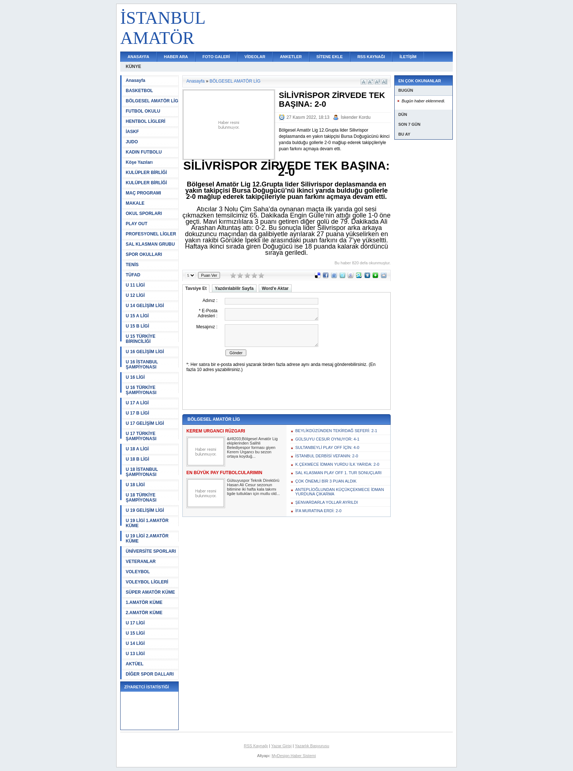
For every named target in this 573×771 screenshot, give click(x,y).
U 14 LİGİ (135, 643)
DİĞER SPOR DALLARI (150, 674)
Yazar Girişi (281, 746)
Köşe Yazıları (139, 162)
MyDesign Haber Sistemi (294, 755)
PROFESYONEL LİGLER (151, 234)
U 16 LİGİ (135, 377)
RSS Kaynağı (256, 746)
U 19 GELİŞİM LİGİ (145, 510)
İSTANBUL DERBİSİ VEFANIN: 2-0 (326, 456)
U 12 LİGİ (135, 295)
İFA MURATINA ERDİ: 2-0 (318, 511)
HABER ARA (176, 56)
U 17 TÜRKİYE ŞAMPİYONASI (141, 436)
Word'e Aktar (275, 288)
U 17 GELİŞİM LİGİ (145, 423)
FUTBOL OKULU (143, 111)
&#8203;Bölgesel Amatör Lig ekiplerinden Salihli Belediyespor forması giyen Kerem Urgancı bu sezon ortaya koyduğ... (252, 447)
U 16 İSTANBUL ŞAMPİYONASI (142, 364)
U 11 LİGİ (135, 285)
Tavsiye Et (195, 288)
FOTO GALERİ (216, 56)
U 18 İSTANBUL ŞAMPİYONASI (142, 472)
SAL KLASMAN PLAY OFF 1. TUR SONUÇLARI (338, 472)
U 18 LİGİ (135, 484)
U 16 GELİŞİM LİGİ (145, 351)
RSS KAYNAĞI (371, 56)
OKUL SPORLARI (144, 213)
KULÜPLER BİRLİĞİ (146, 172)
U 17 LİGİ (135, 623)
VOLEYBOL (138, 571)
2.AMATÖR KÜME (144, 612)
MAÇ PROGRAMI (143, 193)
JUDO (132, 141)
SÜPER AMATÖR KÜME (150, 592)
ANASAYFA (138, 56)
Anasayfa (135, 80)
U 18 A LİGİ (137, 448)
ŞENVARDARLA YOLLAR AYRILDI (326, 502)
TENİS (132, 264)
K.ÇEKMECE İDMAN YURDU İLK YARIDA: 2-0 (337, 464)
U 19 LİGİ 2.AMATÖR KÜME (147, 538)
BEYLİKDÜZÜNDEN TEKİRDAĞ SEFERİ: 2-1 (336, 430)
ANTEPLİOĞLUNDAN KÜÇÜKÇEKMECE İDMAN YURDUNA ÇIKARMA (339, 491)
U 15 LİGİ (135, 633)
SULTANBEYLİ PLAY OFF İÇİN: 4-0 (327, 447)
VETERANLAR (141, 561)
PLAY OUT (136, 223)
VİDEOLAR (254, 56)
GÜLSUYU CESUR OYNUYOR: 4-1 (327, 439)
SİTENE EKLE (329, 56)
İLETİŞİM (407, 56)
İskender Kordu (355, 117)
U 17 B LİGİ (137, 413)
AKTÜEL (135, 663)
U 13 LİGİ (135, 653)
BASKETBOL (139, 90)
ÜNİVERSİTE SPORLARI (151, 551)
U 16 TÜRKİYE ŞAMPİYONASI (141, 390)
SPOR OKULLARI (144, 254)
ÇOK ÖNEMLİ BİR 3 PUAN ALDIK (326, 481)
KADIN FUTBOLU (144, 152)
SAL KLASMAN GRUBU (150, 244)
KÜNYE (133, 66)
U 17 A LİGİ (137, 402)
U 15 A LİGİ (137, 315)
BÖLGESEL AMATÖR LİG (152, 100)
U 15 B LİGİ (137, 326)
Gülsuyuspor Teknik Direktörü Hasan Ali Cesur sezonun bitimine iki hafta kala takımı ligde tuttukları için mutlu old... (253, 487)
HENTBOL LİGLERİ (145, 121)
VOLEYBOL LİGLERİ (147, 582)
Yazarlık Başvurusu (312, 746)
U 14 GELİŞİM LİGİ (145, 305)
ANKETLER (291, 56)
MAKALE (135, 203)
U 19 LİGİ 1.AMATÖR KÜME (147, 523)
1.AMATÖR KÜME (144, 602)
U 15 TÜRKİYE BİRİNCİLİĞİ (140, 339)
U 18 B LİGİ (137, 459)
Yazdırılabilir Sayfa (234, 288)
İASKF (132, 131)
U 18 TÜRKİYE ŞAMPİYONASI (141, 497)
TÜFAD (133, 274)
